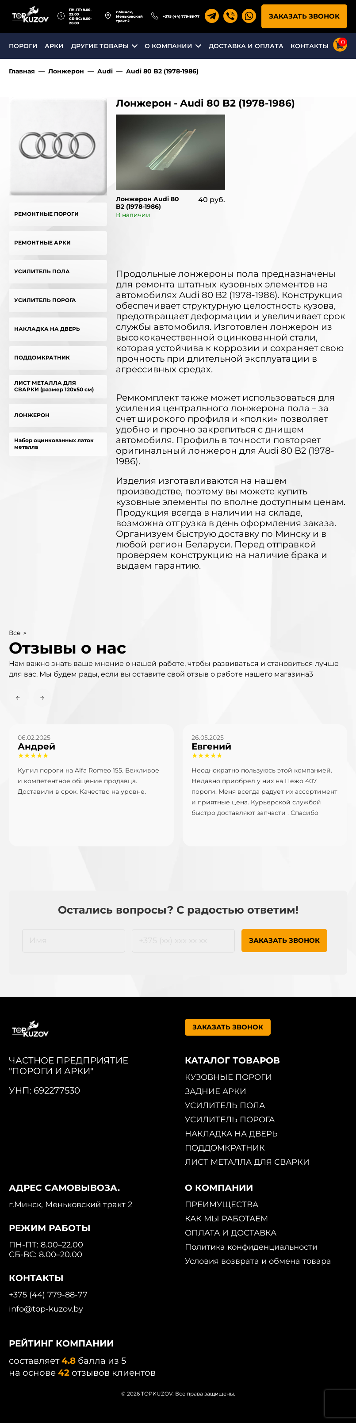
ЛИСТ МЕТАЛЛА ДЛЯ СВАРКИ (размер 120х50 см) (54, 386)
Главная (22, 71)
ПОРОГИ (23, 46)
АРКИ (54, 46)
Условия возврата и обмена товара (258, 1261)
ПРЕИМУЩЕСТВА (221, 1204)
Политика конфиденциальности (251, 1247)
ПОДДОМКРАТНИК (42, 357)
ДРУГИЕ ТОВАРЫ (100, 46)
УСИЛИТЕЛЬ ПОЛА (42, 271)
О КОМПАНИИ (168, 46)
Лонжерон (66, 71)
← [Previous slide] (17, 697)
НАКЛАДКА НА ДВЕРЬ (47, 328)
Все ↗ (17, 633)
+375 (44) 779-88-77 (181, 16)
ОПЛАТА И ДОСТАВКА (230, 1233)
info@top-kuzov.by (46, 1309)
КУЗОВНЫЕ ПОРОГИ (228, 1077)
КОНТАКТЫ (310, 46)
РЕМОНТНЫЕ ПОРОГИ (46, 213)
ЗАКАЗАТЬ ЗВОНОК (304, 16)
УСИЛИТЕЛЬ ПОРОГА (45, 300)
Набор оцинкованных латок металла (54, 443)
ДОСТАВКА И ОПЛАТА (246, 46)
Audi (105, 71)
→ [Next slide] (42, 697)
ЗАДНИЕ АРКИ (215, 1091)
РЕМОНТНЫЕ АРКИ (42, 242)
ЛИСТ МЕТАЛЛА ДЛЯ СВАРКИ (247, 1162)
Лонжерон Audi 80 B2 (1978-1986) (147, 202)
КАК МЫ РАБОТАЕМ (226, 1219)
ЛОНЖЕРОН (32, 415)
